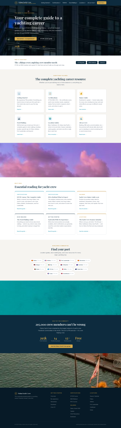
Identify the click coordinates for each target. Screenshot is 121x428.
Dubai (39, 269)
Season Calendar (94, 396)
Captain (72, 411)
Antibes (50, 260)
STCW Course (74, 396)
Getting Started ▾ (45, 2)
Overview (53, 396)
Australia (81, 265)
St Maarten (66, 265)
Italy (52, 265)
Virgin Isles (81, 269)
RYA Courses (73, 401)
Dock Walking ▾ (73, 2)
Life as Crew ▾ (91, 2)
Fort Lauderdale (66, 260)
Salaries (65, 2)
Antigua (39, 265)
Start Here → (101, 2)
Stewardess (54, 401)
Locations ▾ (82, 2)
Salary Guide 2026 (75, 408)
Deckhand (53, 404)
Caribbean (92, 407)
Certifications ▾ (56, 2)
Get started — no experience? (25, 38)
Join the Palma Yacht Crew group (60, 346)
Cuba (52, 273)
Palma (36, 260)
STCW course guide (46, 38)
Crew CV (102, 62)
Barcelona (84, 260)
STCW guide (81, 62)
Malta (66, 269)
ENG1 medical (92, 62)
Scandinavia (67, 273)
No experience (54, 399)
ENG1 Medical (73, 399)
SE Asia (52, 269)
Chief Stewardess (75, 414)
